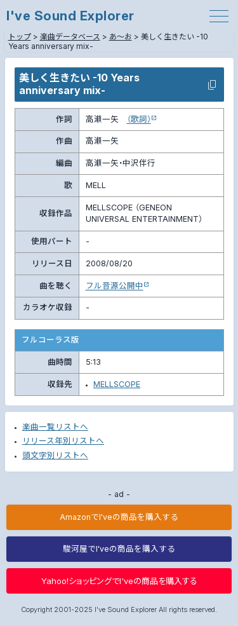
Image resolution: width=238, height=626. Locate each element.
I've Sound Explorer (70, 16)
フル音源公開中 (114, 285)
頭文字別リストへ (55, 455)
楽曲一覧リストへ (55, 427)
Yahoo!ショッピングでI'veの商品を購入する (119, 581)
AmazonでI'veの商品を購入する (119, 517)
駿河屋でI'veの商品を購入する (119, 549)
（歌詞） (139, 119)
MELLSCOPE (116, 384)
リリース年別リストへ (63, 441)
